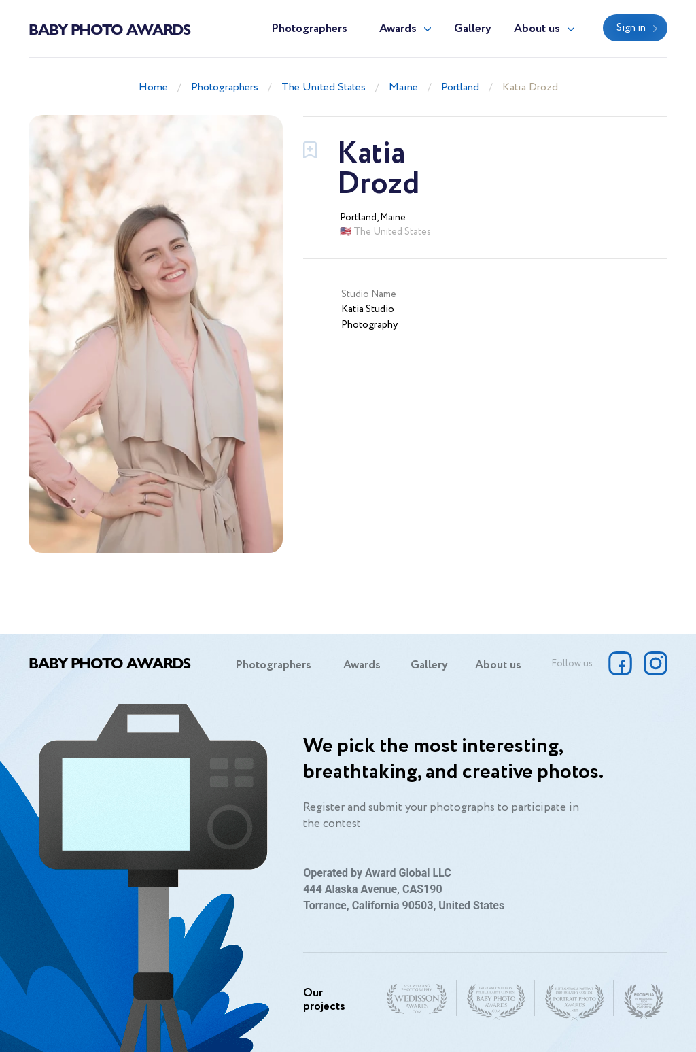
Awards (398, 28)
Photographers (309, 28)
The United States (323, 87)
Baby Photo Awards (109, 28)
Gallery (472, 28)
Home (153, 87)
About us (537, 28)
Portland (460, 87)
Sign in (631, 27)
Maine (403, 87)
